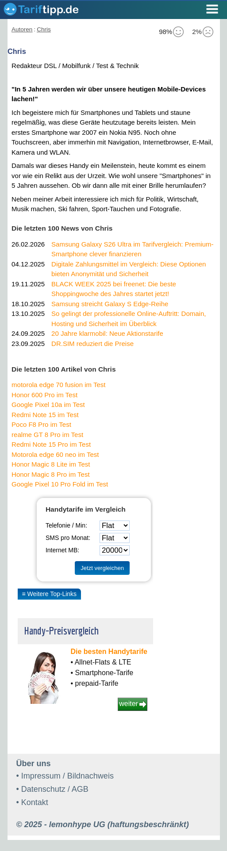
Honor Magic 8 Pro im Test (50, 474)
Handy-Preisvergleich (61, 630)
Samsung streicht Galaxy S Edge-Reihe (109, 304)
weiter (128, 703)
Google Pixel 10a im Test (48, 404)
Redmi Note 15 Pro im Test (51, 444)
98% (171, 32)
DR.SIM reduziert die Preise (92, 343)
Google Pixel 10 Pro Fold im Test (60, 484)
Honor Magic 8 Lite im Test (51, 464)
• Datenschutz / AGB (52, 789)
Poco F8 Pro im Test (41, 424)
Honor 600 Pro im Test (44, 395)
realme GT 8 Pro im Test (47, 434)
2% (202, 32)
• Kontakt (32, 802)
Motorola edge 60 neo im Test (55, 454)
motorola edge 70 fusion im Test (58, 384)
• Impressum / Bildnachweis (65, 775)
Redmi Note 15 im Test (45, 414)
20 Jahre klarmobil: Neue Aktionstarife (107, 333)
